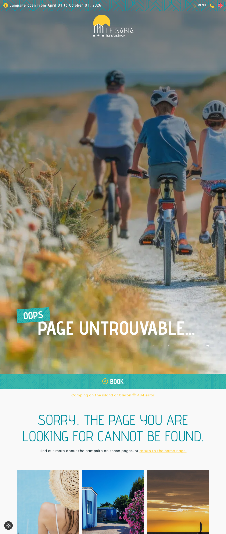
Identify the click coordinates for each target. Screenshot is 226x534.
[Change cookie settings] (8, 525)
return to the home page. (163, 451)
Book (117, 381)
